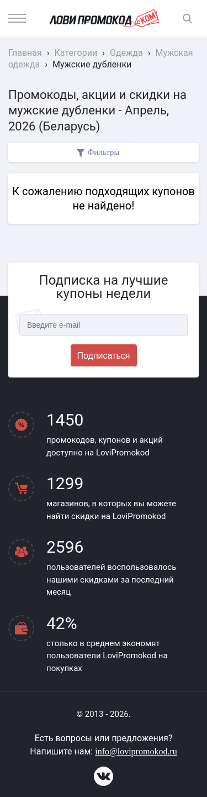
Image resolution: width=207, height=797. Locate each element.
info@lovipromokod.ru (136, 751)
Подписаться (103, 355)
